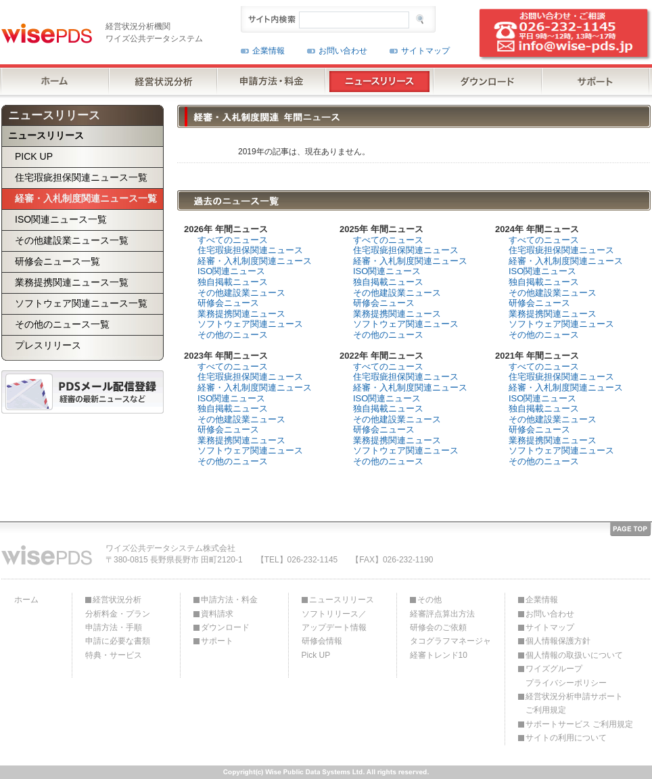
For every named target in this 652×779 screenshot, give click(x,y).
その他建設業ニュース (241, 293)
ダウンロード (225, 627)
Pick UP (316, 655)
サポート (217, 641)
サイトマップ (425, 50)
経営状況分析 (117, 599)
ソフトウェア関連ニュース (250, 324)
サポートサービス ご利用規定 (579, 724)
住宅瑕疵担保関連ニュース (250, 250)
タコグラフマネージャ (450, 641)
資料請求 (217, 614)
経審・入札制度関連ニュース (254, 261)
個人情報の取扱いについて (574, 655)
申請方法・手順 (113, 627)
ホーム (26, 599)
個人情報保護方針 (558, 641)
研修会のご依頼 (438, 627)
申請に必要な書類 (117, 641)
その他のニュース (232, 335)
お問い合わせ (343, 50)
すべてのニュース (232, 240)
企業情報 (268, 50)
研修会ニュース (228, 303)
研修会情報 (322, 641)
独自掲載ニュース (232, 282)
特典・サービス (113, 655)
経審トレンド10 (438, 655)
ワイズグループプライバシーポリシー (566, 675)
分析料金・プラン (117, 614)
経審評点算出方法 (442, 614)
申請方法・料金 (229, 599)
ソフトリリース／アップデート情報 (334, 620)
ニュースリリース (341, 599)
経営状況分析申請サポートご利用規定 (574, 703)
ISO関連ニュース (231, 271)
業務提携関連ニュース (241, 314)
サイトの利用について (566, 737)
